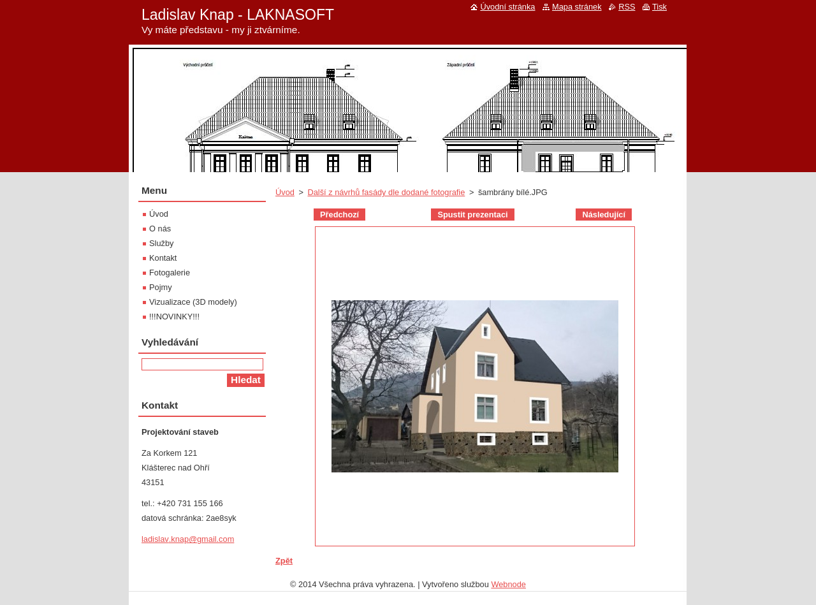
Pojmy (160, 287)
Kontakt (163, 258)
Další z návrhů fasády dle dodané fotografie (386, 192)
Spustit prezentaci (472, 214)
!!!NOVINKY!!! (174, 316)
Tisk (659, 6)
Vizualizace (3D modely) (193, 302)
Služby (161, 243)
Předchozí (339, 214)
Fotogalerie (169, 272)
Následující (603, 214)
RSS (626, 6)
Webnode (508, 584)
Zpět (284, 560)
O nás (160, 228)
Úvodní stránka (507, 6)
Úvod (285, 192)
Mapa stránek (577, 6)
